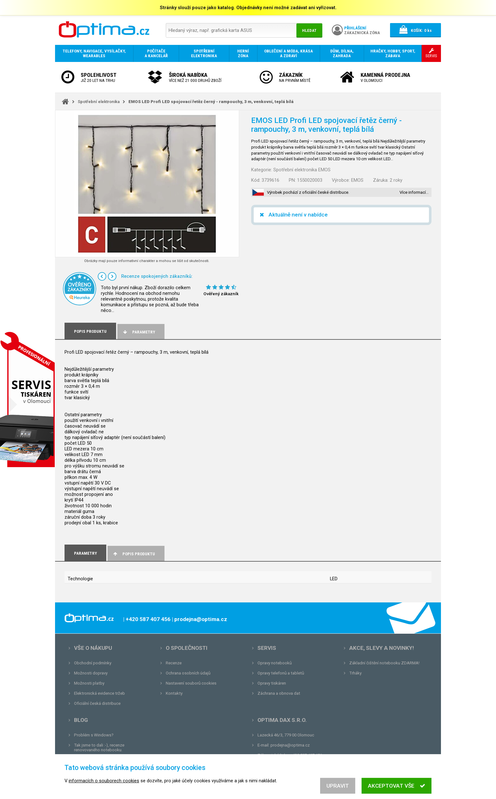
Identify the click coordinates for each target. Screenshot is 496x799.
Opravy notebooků (274, 663)
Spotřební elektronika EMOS (302, 170)
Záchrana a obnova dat (278, 693)
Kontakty (174, 693)
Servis (266, 648)
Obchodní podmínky (92, 663)
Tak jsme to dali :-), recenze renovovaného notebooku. (99, 747)
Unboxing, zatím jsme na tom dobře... (108, 760)
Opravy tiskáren (271, 683)
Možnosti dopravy (91, 673)
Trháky (355, 673)
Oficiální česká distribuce (97, 703)
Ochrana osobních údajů (188, 673)
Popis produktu (133, 554)
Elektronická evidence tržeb (99, 693)
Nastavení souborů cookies (191, 683)
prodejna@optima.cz (290, 745)
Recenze (174, 663)
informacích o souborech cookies (104, 792)
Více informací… (414, 192)
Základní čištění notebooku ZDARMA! (384, 663)
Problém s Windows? (94, 735)
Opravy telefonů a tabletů (280, 673)
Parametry (138, 332)
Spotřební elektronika (99, 101)
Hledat (309, 30)
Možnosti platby (89, 683)
